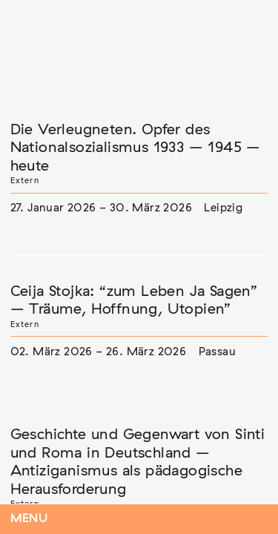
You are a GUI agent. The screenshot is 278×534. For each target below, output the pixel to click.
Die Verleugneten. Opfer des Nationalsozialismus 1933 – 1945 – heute (135, 148)
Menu (29, 518)
